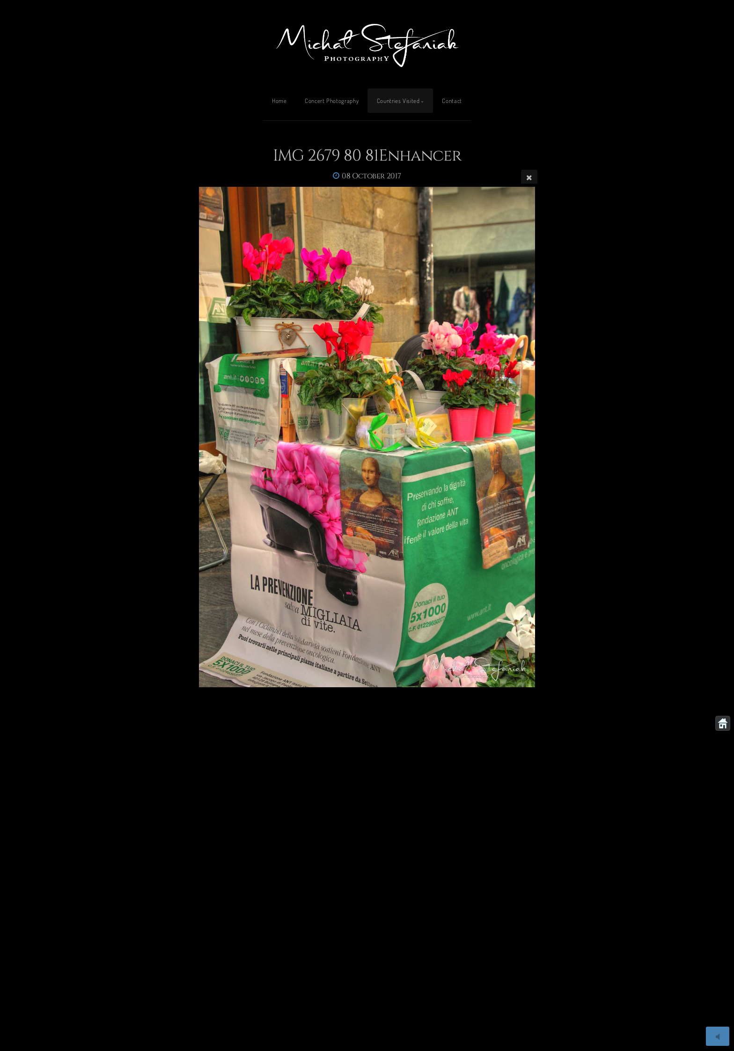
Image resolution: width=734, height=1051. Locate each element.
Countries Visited (398, 100)
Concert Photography (332, 100)
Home (279, 100)
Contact (452, 100)
